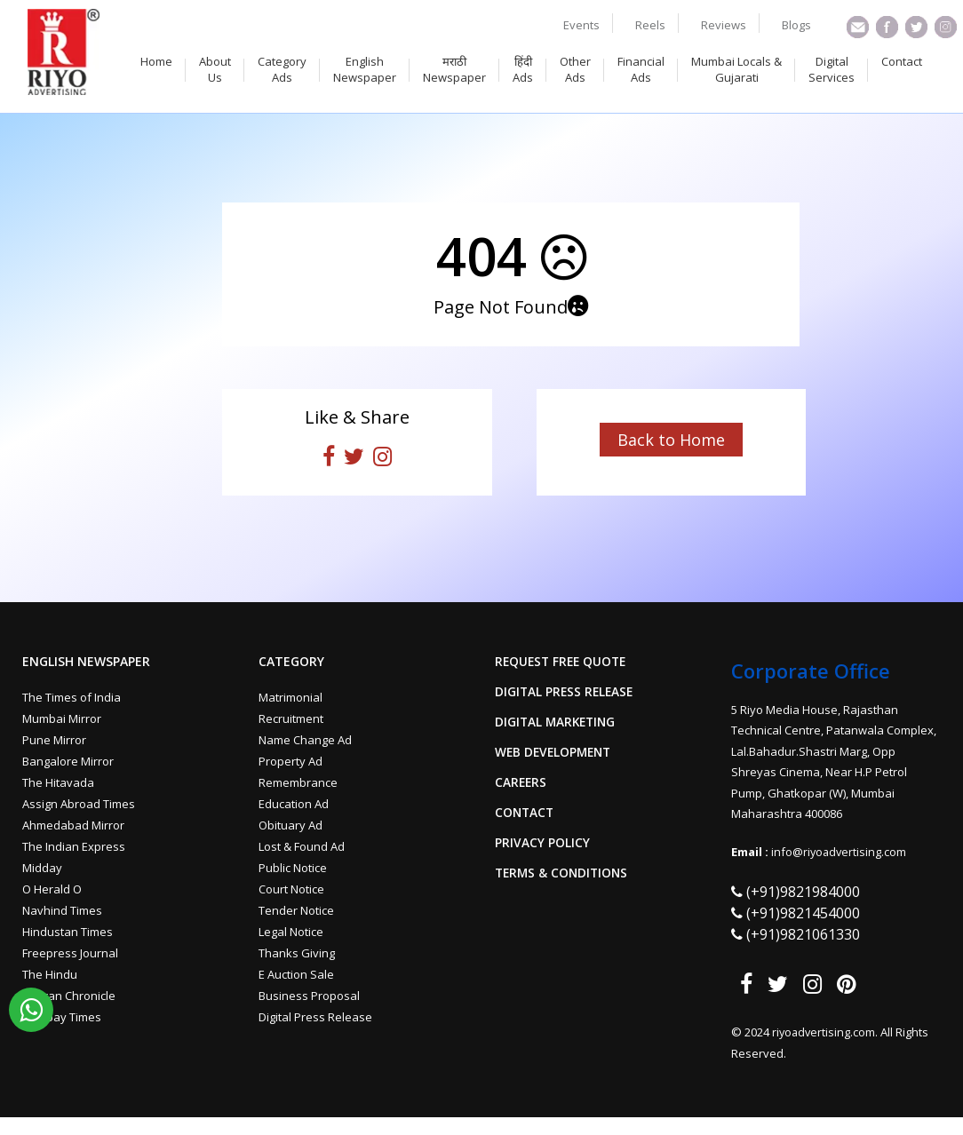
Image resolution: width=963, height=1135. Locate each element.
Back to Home (671, 439)
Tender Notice (296, 910)
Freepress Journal (70, 953)
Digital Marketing (557, 722)
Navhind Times (62, 910)
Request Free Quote (563, 661)
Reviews (723, 25)
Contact (901, 61)
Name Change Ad (305, 740)
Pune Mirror (54, 740)
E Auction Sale (296, 974)
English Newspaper (364, 69)
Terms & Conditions (564, 873)
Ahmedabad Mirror (73, 825)
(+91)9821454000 (803, 913)
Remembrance (298, 782)
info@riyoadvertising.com (840, 852)
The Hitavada (58, 782)
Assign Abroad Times (78, 804)
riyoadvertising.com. (827, 1032)
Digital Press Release (315, 1017)
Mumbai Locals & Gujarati (736, 69)
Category (291, 661)
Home (156, 61)
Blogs (796, 25)
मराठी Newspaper (454, 69)
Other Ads (575, 69)
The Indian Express (73, 846)
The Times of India (71, 697)
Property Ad (290, 761)
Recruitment (291, 718)
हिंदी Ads (523, 69)
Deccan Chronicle (68, 996)
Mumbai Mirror (61, 718)
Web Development (556, 752)
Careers (521, 782)
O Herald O (52, 889)
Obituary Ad (290, 825)
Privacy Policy (542, 843)
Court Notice (291, 889)
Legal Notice (291, 932)
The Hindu (49, 974)
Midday (42, 868)
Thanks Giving (297, 953)
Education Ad (294, 804)
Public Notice (293, 868)
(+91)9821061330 (803, 934)
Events (581, 25)
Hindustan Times (67, 932)
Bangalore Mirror (68, 761)
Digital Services (831, 69)
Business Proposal (309, 996)
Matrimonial (290, 697)
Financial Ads (641, 69)
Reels (650, 25)
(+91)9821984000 (803, 891)
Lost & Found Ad (302, 846)
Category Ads (282, 69)
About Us (215, 69)
